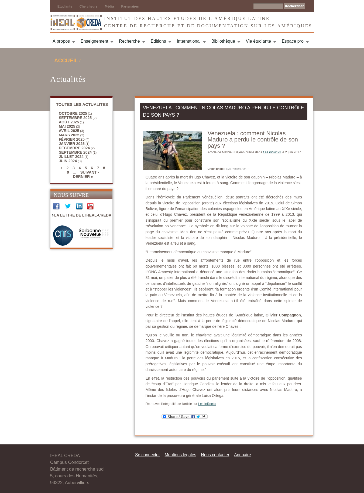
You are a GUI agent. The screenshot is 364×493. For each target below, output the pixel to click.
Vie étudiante (258, 41)
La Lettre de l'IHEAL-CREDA (82, 215)
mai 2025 (67, 126)
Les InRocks (207, 404)
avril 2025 (69, 131)
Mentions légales (180, 455)
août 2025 (69, 122)
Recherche (129, 41)
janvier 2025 (72, 143)
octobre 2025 (73, 113)
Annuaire (242, 455)
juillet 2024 (71, 156)
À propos (61, 41)
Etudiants (64, 6)
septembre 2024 (75, 152)
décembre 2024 (74, 148)
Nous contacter (215, 455)
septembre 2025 (75, 118)
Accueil (66, 60)
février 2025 (72, 139)
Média (109, 6)
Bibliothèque (223, 41)
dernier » (83, 176)
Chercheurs (89, 6)
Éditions (158, 41)
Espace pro (293, 41)
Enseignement (94, 41)
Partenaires (130, 6)
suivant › (89, 172)
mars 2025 (69, 135)
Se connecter (147, 455)
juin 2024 (68, 161)
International (189, 41)
